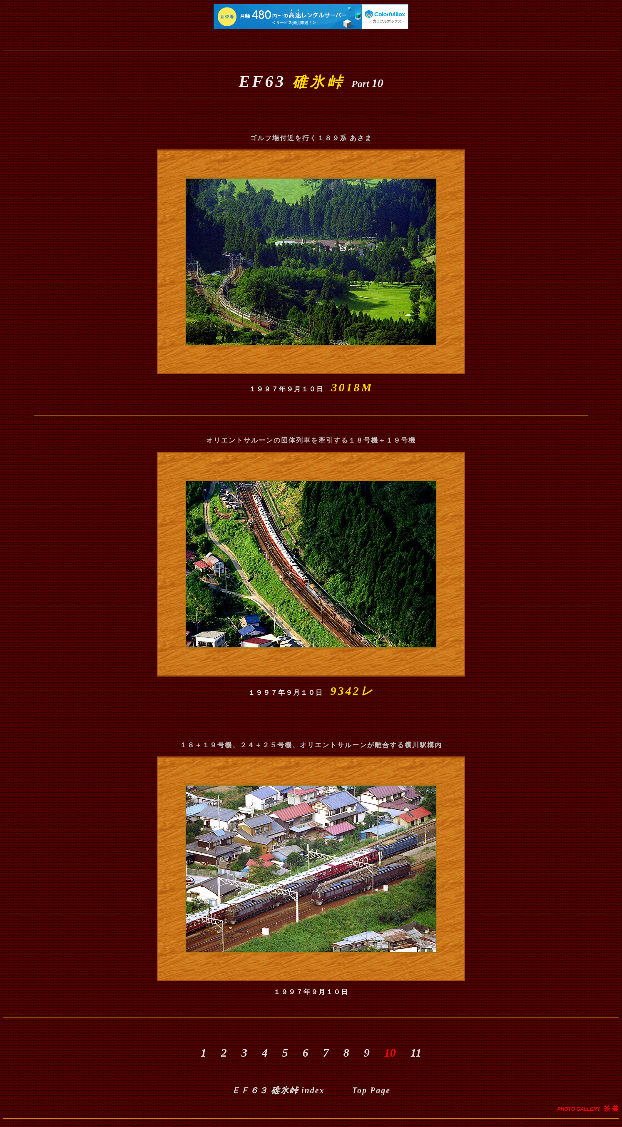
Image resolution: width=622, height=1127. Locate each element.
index (278, 1090)
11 (422, 1052)
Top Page (371, 1090)
